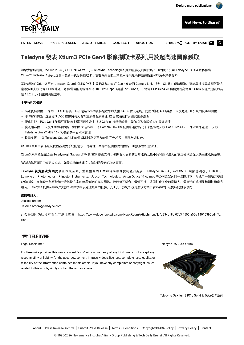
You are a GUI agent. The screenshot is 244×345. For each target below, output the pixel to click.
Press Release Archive (59, 328)
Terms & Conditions (125, 328)
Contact (121, 43)
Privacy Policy (187, 328)
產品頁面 (36, 163)
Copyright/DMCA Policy (158, 328)
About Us (144, 43)
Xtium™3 (27, 75)
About (37, 328)
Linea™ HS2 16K (48, 132)
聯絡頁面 (115, 163)
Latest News (32, 43)
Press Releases (63, 43)
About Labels (94, 43)
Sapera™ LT (66, 138)
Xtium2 (42, 84)
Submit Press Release (93, 328)
